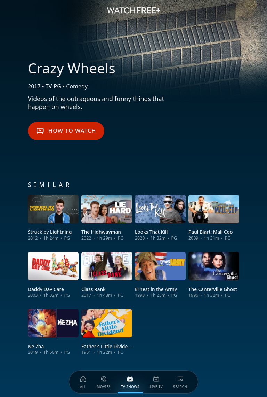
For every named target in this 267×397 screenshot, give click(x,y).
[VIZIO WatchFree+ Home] (133, 10)
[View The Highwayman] (106, 218)
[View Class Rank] (106, 275)
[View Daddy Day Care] (53, 275)
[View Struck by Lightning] (53, 218)
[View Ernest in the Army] (160, 275)
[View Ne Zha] (53, 332)
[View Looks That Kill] (160, 218)
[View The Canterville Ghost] (213, 275)
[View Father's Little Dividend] (106, 332)
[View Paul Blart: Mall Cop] (213, 218)
